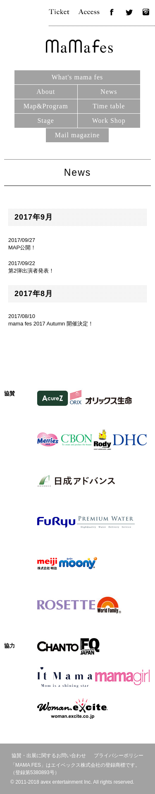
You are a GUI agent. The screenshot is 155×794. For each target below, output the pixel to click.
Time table (109, 106)
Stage (45, 120)
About (45, 91)
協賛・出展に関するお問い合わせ (49, 755)
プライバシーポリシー (118, 755)
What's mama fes (77, 77)
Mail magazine (77, 135)
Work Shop (109, 120)
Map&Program (46, 106)
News (108, 91)
